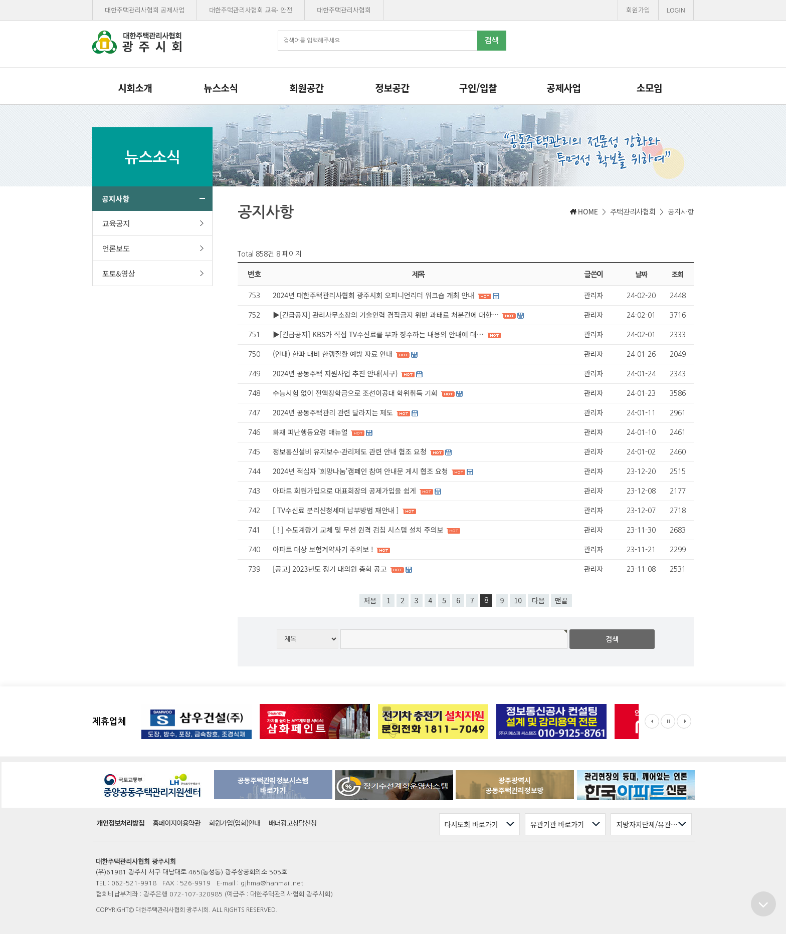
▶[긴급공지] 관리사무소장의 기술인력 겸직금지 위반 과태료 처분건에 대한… (387, 315)
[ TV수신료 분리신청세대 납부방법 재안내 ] (337, 510)
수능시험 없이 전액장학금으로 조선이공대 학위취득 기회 (356, 393)
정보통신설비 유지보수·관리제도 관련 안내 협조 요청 (351, 451)
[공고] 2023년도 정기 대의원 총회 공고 (331, 569)
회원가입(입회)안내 (235, 823)
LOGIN (676, 10)
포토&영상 (153, 273)
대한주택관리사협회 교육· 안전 (250, 10)
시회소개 (135, 87)
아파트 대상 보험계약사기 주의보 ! (324, 549)
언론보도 (153, 248)
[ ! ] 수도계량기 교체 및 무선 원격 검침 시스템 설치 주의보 (359, 530)
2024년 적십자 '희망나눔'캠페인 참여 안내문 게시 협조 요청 (361, 471)
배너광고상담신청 (292, 823)
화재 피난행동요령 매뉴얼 (311, 432)
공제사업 (563, 87)
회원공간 (306, 87)
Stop (668, 721)
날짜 (641, 274)
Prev (652, 721)
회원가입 (638, 10)
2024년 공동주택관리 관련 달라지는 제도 (334, 412)
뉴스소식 (221, 87)
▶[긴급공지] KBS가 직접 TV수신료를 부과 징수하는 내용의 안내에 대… (379, 334)
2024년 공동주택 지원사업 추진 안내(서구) (336, 373)
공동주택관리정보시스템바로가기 (273, 785)
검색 (492, 40)
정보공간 (392, 87)
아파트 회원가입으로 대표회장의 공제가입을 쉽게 (345, 491)
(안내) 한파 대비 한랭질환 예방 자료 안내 (334, 354)
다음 (538, 600)
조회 (677, 274)
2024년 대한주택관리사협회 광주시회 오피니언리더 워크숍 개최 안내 (374, 295)
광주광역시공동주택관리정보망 (515, 785)
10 (518, 600)
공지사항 (153, 198)
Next (684, 721)
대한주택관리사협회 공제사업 (144, 10)
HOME (588, 211)
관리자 (594, 295)
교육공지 (153, 223)
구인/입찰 (478, 87)
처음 (369, 600)
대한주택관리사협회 (344, 10)
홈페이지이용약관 (177, 823)
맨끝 (561, 600)
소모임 (649, 87)
